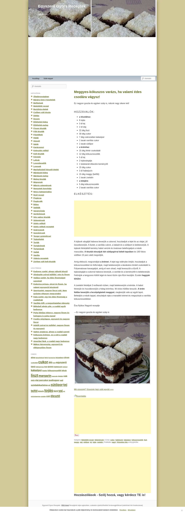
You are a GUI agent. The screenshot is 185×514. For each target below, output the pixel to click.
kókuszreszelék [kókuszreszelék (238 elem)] (54, 370)
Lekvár (36, 160)
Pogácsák (38, 201)
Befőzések (38, 103)
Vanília (36, 255)
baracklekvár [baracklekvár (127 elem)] (40, 357)
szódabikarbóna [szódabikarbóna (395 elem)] (39, 385)
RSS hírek (65, 505)
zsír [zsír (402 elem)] (48, 396)
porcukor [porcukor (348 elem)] (43, 380)
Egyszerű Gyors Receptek (62, 6)
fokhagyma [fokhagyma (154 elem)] (40, 367)
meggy (76, 442)
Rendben (122, 510)
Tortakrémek (39, 246)
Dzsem (36, 119)
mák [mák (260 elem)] (65, 376)
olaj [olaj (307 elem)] (37, 380)
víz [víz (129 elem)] (64, 391)
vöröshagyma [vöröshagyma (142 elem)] (35, 396)
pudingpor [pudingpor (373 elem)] (54, 380)
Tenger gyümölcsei (42, 236)
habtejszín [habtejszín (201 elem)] (58, 367)
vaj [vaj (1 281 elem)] (60, 390)
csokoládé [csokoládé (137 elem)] (34, 362)
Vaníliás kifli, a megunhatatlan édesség (51, 303)
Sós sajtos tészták (41, 217)
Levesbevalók (39, 163)
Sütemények (99, 440)
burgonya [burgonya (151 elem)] (51, 357)
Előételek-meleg (40, 125)
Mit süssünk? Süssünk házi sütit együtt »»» (93, 389)
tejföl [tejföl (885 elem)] (34, 390)
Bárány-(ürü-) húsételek (44, 100)
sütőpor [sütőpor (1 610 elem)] (57, 384)
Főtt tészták (38, 131)
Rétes (36, 204)
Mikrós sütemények (42, 185)
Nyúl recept (38, 195)
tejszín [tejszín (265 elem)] (41, 391)
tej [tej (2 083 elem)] (65, 385)
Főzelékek (38, 135)
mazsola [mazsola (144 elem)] (55, 376)
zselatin (100, 442)
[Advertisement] (92, 56)
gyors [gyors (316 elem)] (50, 367)
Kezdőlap (35, 78)
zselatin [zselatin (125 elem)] (43, 396)
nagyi (114, 442)
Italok (36, 144)
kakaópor (127, 440)
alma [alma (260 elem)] (33, 357)
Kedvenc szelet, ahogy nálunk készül (50, 271)
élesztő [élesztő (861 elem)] (55, 396)
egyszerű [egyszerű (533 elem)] (61, 362)
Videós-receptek (40, 258)
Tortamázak (38, 249)
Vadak (36, 252)
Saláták (36, 207)
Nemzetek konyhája (42, 188)
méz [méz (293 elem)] (33, 380)
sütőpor (86, 442)
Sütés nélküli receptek (43, 227)
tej (91, 442)
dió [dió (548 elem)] (50, 362)
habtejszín (119, 440)
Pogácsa (37, 198)
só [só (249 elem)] (49, 385)
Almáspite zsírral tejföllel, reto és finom (51, 274)
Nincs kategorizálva (42, 192)
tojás (94, 442)
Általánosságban (41, 96)
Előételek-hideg (40, 122)
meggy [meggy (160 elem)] (60, 376)
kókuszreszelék (137, 440)
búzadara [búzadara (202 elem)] (59, 358)
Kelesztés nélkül (41, 150)
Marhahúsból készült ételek (46, 169)
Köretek (37, 157)
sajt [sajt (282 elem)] (61, 380)
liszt (145, 440)
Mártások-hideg (40, 173)
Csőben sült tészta (42, 112)
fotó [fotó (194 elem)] (45, 367)
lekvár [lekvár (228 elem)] (64, 370)
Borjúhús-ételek (40, 109)
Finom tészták (39, 128)
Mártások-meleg (40, 176)
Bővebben (131, 510)
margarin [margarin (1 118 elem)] (45, 375)
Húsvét (36, 141)
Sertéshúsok (39, 214)
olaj (81, 442)
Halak (36, 138)
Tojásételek (38, 239)
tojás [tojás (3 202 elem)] (48, 390)
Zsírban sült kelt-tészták (44, 261)
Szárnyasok (38, 230)
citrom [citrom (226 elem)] (66, 357)
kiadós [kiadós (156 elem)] (44, 371)
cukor (112, 440)
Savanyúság (39, 211)
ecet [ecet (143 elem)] (54, 362)
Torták (36, 242)
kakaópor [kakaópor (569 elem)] (36, 370)
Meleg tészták (39, 179)
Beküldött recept (87, 440)
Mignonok (38, 182)
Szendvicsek (39, 233)
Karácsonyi (38, 147)
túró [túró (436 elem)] (56, 391)
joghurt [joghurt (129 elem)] (65, 367)
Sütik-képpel (48, 78)
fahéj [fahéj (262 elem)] (33, 367)
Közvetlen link (122, 442)
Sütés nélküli (39, 223)
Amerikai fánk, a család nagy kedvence (51, 341)
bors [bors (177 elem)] (46, 358)
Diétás (36, 115)
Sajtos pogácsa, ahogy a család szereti (51, 332)
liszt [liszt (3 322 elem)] (34, 375)
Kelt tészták (38, 154)
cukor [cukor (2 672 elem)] (43, 362)
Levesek (37, 166)
